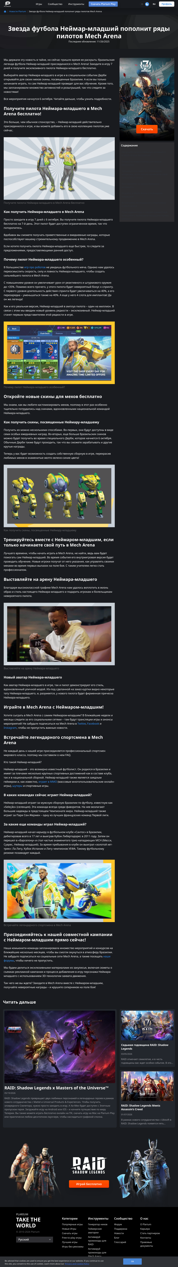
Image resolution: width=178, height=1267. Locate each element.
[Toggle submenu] (171, 151)
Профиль (167, 4)
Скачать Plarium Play (103, 4)
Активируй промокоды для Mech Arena (97, 1252)
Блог (117, 1237)
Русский (23, 1239)
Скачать (147, 129)
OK (132, 1261)
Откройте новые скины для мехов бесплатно (147, 163)
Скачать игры (69, 1233)
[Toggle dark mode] (144, 4)
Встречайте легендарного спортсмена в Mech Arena (147, 204)
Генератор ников (98, 1224)
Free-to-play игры (71, 1237)
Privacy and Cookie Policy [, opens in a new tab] (77, 1263)
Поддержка (120, 1228)
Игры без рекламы (72, 1246)
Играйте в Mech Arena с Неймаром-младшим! (142, 195)
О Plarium (145, 1224)
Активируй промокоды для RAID (97, 1240)
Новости (119, 1233)
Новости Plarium (17, 11)
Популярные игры (72, 1224)
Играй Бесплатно (89, 1184)
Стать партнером (150, 1233)
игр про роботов (35, 267)
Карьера (145, 1228)
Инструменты (76, 4)
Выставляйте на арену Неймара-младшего (147, 185)
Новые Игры (69, 1228)
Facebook (93, 723)
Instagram (10, 728)
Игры (39, 4)
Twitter (81, 723)
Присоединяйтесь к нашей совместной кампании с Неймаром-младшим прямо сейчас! (145, 215)
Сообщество (55, 4)
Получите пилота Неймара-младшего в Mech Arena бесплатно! (147, 153)
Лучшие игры (69, 1242)
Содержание (129, 145)
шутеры (17, 786)
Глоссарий (120, 1242)
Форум (118, 1224)
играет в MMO (48, 782)
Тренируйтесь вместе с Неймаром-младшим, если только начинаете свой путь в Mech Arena (144, 174)
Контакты (145, 1237)
